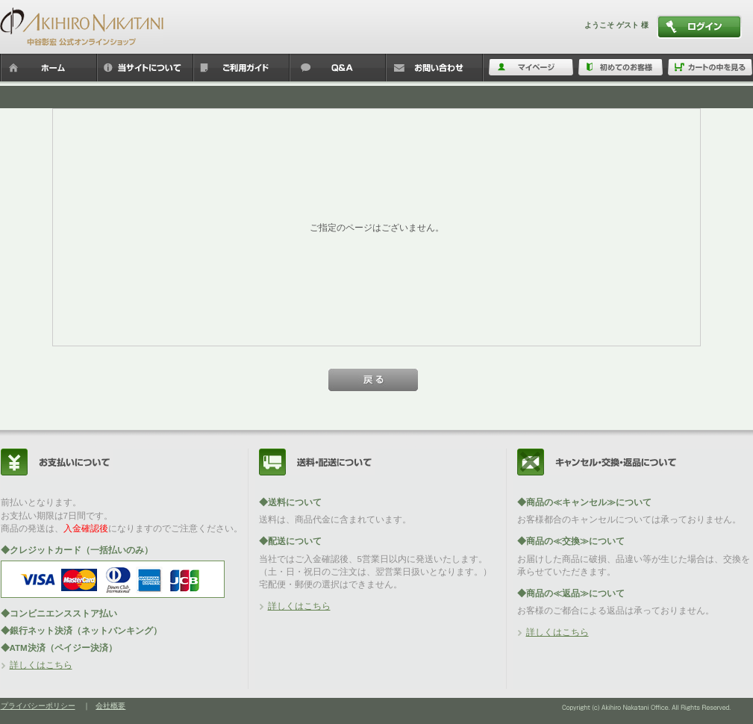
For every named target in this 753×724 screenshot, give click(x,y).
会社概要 (110, 706)
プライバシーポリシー (38, 706)
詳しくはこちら (41, 665)
